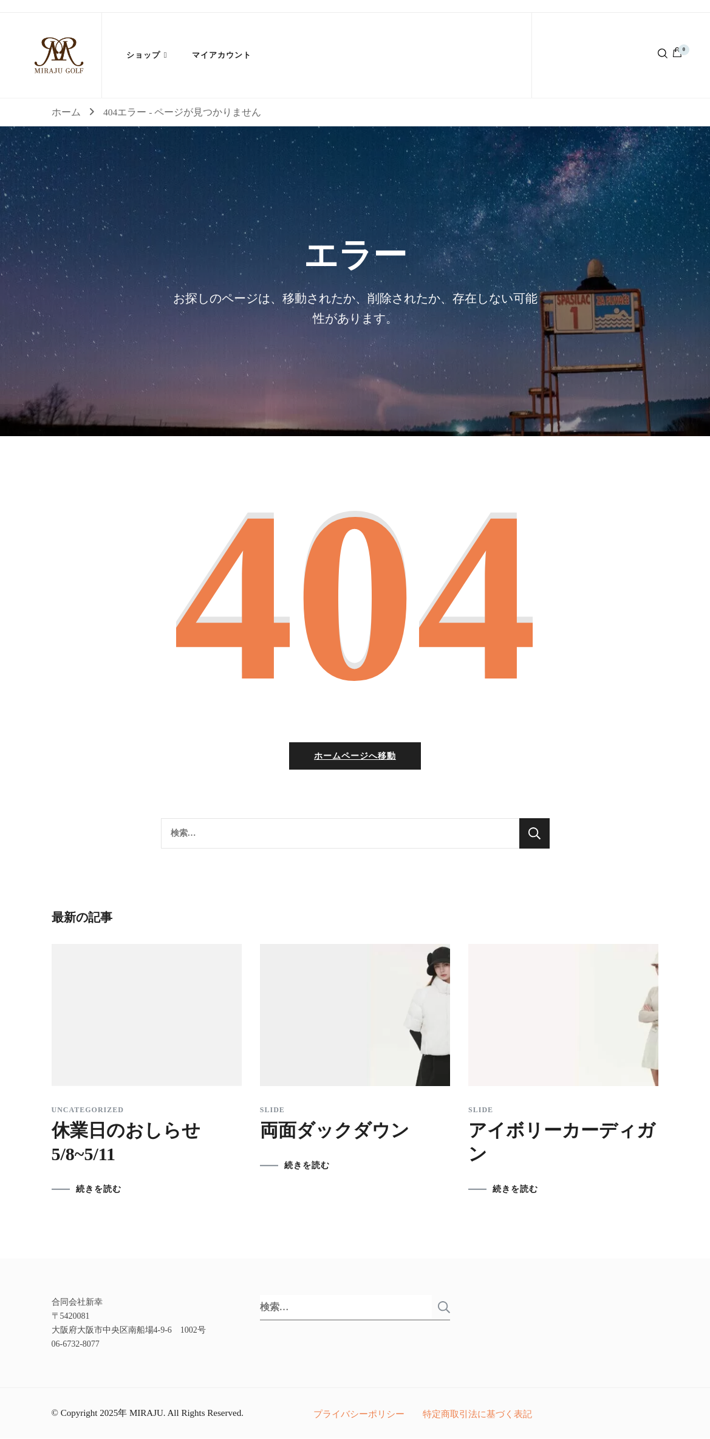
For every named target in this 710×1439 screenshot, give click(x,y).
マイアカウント (221, 55)
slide (272, 1110)
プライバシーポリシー (358, 1415)
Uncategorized (88, 1110)
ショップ (143, 55)
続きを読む (98, 1190)
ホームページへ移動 (355, 756)
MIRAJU (146, 1413)
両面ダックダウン (334, 1131)
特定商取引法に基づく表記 (477, 1415)
